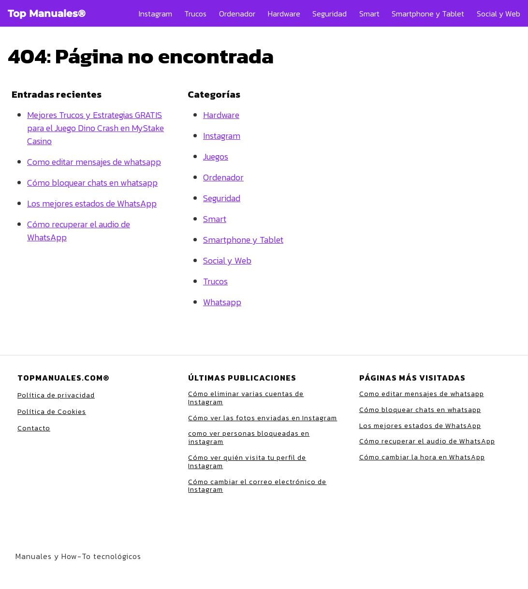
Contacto (33, 428)
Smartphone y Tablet (428, 13)
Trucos (195, 13)
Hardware (284, 13)
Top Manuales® (47, 13)
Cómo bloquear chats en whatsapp (92, 182)
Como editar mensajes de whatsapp (94, 161)
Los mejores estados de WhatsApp (92, 203)
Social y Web (498, 13)
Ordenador (237, 13)
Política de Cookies (51, 412)
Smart (369, 13)
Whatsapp (222, 302)
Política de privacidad (56, 395)
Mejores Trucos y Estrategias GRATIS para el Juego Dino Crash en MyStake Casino (95, 127)
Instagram (155, 13)
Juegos (215, 156)
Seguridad (329, 13)
